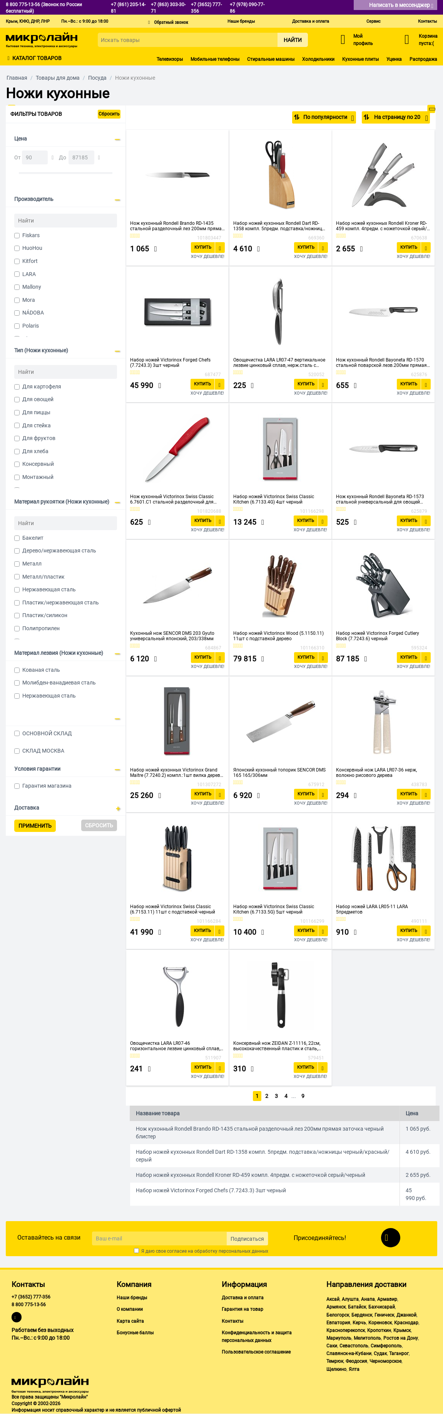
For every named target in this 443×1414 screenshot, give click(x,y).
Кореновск (380, 1322)
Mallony (31, 287)
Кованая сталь (41, 670)
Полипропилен (41, 628)
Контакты (427, 21)
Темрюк (334, 1361)
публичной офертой (159, 1410)
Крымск (402, 1330)
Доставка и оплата (310, 21)
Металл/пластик (43, 577)
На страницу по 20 (400, 118)
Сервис (373, 21)
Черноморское (385, 1361)
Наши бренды (241, 21)
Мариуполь (338, 1338)
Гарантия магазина (47, 786)
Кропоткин (379, 1330)
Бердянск (361, 1315)
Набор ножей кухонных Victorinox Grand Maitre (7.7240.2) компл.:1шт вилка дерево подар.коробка (176, 772)
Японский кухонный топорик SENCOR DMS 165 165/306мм (279, 772)
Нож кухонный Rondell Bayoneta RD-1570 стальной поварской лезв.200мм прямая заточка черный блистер (381, 362)
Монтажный (37, 477)
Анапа (368, 1299)
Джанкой (406, 1315)
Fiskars (31, 235)
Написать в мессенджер (401, 5)
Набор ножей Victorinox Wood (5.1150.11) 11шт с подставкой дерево (278, 636)
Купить (202, 247)
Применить (35, 826)
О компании (130, 1309)
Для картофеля (41, 386)
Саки (331, 1346)
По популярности (328, 118)
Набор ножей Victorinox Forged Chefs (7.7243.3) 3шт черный (170, 362)
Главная (17, 78)
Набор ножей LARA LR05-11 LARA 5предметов (372, 909)
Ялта (354, 1369)
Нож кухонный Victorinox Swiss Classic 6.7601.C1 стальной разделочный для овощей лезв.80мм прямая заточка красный (172, 499)
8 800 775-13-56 (29, 1304)
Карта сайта (130, 1321)
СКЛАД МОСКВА (43, 751)
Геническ (384, 1315)
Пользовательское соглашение (256, 1352)
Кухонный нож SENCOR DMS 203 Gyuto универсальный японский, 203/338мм (172, 636)
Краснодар (406, 1322)
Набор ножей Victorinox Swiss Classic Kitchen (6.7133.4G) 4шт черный (273, 499)
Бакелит (32, 538)
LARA (29, 274)
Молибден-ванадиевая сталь (59, 682)
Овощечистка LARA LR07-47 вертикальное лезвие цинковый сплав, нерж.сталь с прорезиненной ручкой (279, 362)
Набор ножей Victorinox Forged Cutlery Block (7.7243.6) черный (377, 636)
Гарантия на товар (242, 1309)
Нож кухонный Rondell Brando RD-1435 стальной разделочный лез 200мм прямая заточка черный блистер (177, 226)
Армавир (387, 1299)
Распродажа (423, 59)
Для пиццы (36, 412)
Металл (32, 564)
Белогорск (337, 1315)
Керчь (359, 1322)
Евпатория (338, 1322)
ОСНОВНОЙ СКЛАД (47, 733)
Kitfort (30, 261)
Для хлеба (35, 451)
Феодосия (356, 1361)
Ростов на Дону (400, 1338)
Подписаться (247, 1239)
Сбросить (109, 114)
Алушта (350, 1299)
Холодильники (318, 59)
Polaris (30, 326)
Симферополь (386, 1346)
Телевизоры (170, 59)
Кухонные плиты (360, 59)
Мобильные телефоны (215, 59)
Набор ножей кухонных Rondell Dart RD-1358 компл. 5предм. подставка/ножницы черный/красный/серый (279, 226)
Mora (28, 300)
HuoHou (32, 248)
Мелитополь (367, 1338)
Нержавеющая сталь (49, 589)
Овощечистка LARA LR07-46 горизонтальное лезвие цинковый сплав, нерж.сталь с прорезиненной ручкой (175, 1046)
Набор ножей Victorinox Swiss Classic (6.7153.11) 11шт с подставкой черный (172, 909)
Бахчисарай (381, 1307)
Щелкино (336, 1369)
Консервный (38, 464)
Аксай (332, 1299)
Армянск (336, 1307)
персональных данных (243, 1251)
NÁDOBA (33, 313)
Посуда (97, 78)
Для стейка (36, 425)
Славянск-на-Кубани (348, 1353)
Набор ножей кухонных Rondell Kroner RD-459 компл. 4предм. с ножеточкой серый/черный (381, 226)
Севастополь (353, 1346)
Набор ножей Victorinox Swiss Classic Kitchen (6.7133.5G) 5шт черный (273, 909)
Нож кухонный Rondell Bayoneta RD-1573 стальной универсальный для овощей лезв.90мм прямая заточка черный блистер (380, 499)
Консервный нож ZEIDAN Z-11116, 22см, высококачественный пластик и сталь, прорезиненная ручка (276, 1046)
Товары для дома (58, 78)
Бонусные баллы (135, 1332)
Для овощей (37, 399)
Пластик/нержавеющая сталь (60, 602)
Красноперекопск (345, 1330)
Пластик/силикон (44, 615)
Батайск (357, 1307)
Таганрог (399, 1353)
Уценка (394, 59)
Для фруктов (38, 438)
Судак (380, 1353)
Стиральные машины (270, 59)
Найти (293, 40)
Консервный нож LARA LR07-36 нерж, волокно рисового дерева (376, 772)
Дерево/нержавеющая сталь (59, 550)
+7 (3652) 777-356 (31, 1297)
